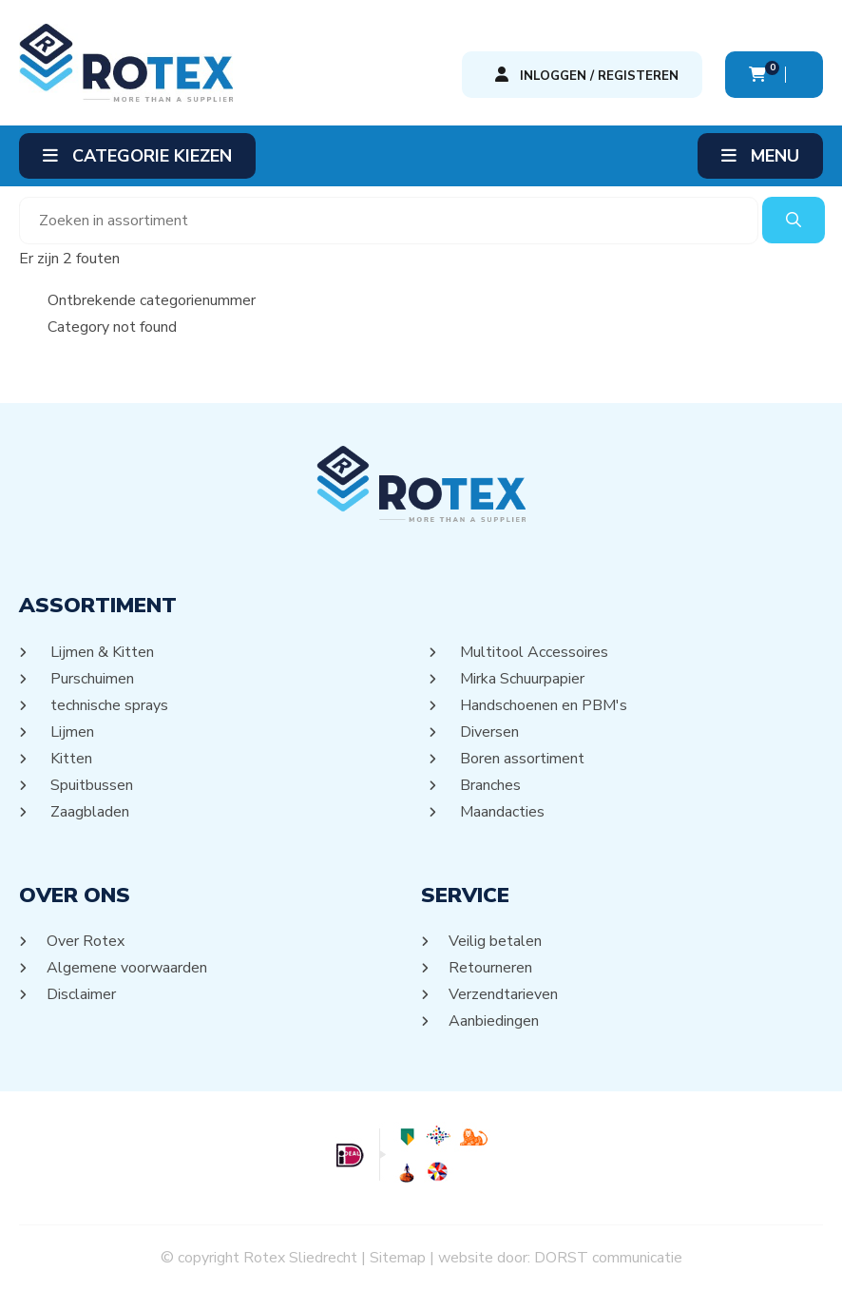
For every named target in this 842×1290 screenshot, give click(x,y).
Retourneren (491, 967)
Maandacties (501, 811)
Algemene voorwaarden (127, 967)
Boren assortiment (520, 758)
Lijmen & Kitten (101, 652)
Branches (489, 785)
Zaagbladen (88, 811)
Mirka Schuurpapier (520, 678)
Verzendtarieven (504, 994)
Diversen (488, 732)
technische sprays (108, 705)
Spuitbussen (90, 785)
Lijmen (71, 732)
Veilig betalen (496, 941)
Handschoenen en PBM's (542, 705)
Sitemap (398, 1257)
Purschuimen (91, 678)
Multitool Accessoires (532, 652)
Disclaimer (82, 994)
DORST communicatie (608, 1257)
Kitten (70, 758)
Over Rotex (86, 941)
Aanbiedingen (494, 1021)
